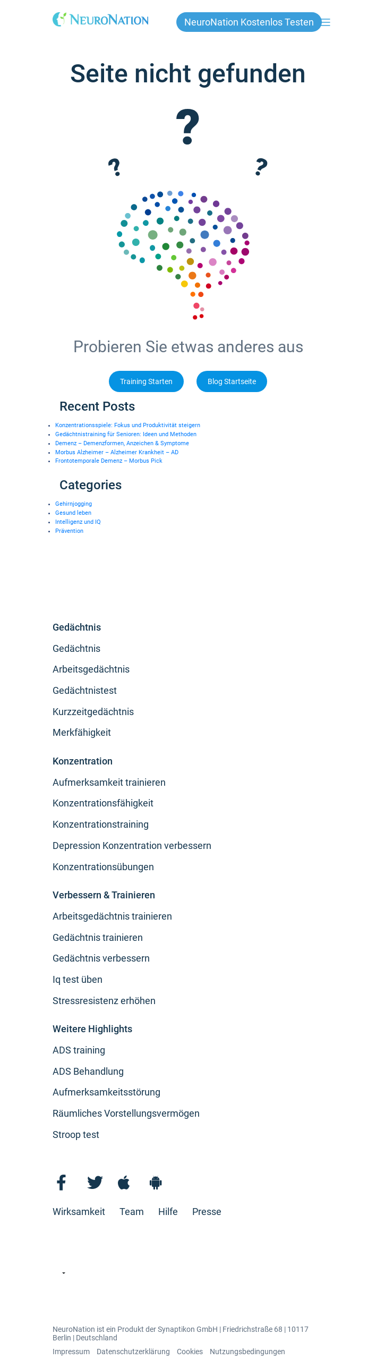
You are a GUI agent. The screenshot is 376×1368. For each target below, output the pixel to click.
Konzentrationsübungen (103, 866)
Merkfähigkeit (82, 732)
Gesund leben (73, 512)
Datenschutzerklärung (133, 1351)
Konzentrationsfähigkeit (103, 803)
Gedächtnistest (85, 690)
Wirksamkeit (79, 1211)
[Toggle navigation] (325, 22)
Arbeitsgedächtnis (91, 669)
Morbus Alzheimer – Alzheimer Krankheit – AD (116, 452)
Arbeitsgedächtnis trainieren (112, 916)
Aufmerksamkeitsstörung (106, 1092)
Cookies (190, 1351)
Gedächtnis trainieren (98, 937)
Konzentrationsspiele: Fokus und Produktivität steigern (127, 425)
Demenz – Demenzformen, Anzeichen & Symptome (122, 443)
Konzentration (83, 761)
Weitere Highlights (92, 1028)
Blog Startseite (232, 381)
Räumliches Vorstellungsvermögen (126, 1113)
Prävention (69, 531)
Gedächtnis (77, 627)
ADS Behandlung (88, 1071)
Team (131, 1211)
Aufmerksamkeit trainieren (109, 782)
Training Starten (146, 381)
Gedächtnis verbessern (101, 958)
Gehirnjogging (73, 503)
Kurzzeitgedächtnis (93, 711)
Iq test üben (77, 979)
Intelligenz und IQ (78, 522)
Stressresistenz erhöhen (104, 1000)
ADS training (79, 1050)
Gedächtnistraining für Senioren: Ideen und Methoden (125, 434)
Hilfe (168, 1211)
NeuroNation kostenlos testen (249, 22)
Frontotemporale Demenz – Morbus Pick (109, 460)
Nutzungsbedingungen (247, 1351)
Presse (206, 1211)
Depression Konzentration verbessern (132, 845)
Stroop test (76, 1134)
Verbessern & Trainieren (104, 894)
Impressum (71, 1351)
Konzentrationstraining (101, 824)
